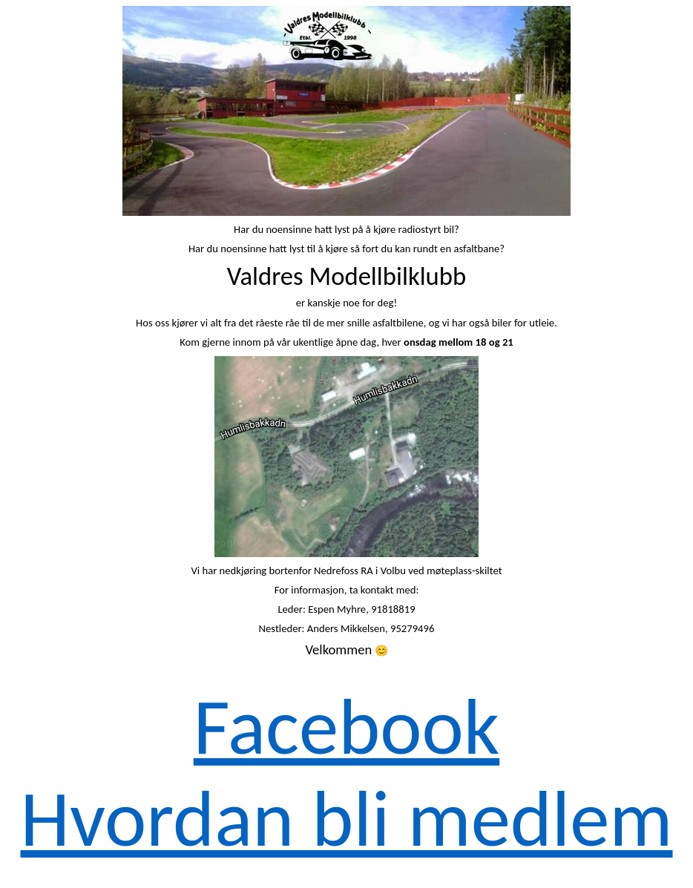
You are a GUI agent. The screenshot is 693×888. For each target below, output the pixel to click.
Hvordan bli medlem (346, 818)
